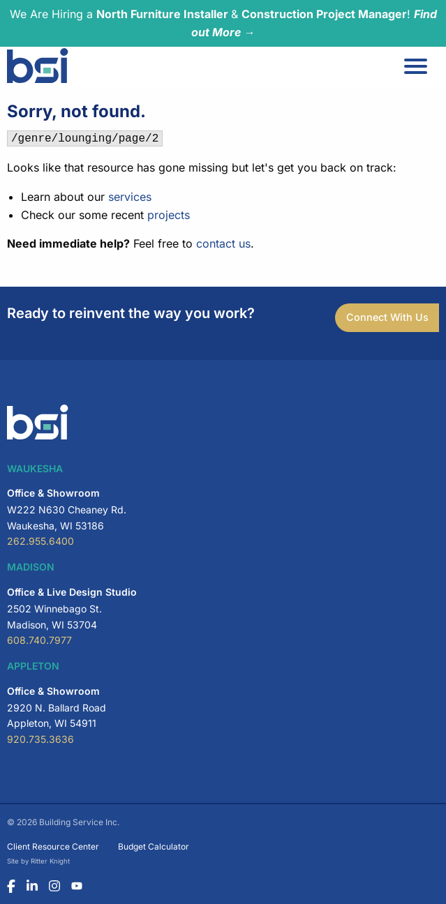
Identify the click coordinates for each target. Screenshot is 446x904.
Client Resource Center (53, 846)
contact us (223, 243)
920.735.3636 (40, 739)
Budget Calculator (153, 846)
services (129, 197)
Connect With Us (387, 317)
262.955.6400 (40, 541)
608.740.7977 (39, 640)
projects (168, 215)
